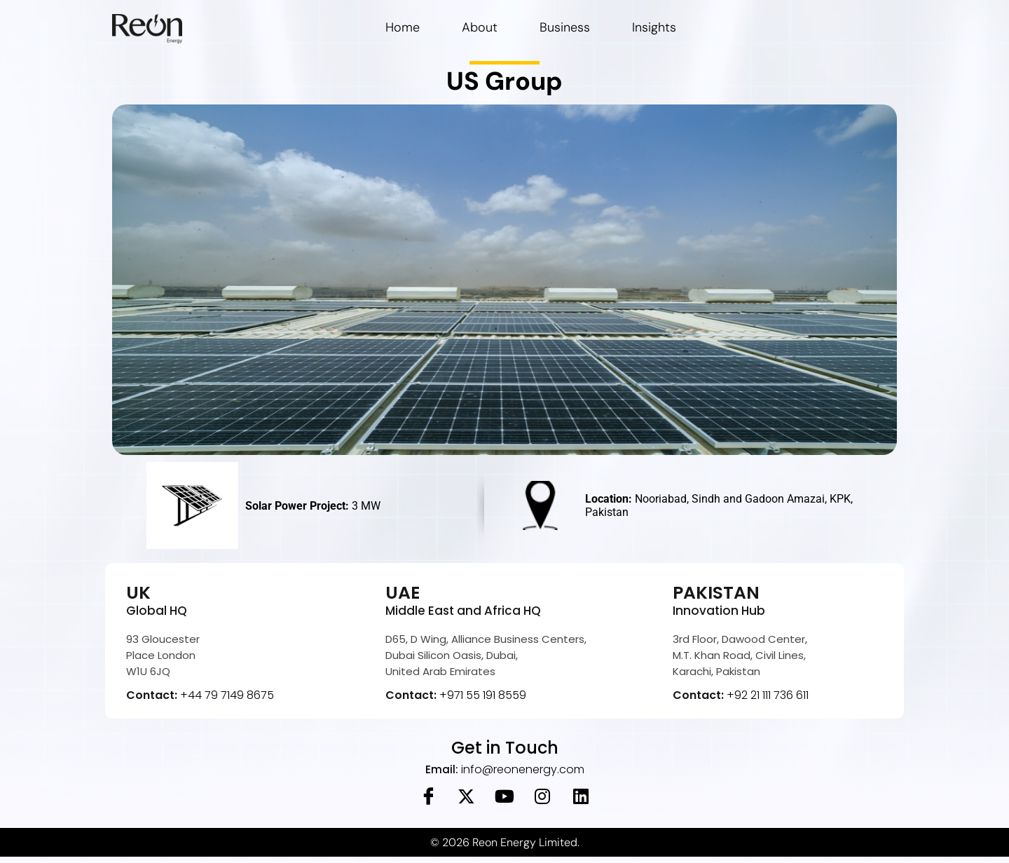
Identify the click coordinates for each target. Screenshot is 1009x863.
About (479, 27)
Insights (654, 27)
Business (565, 27)
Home (402, 27)
